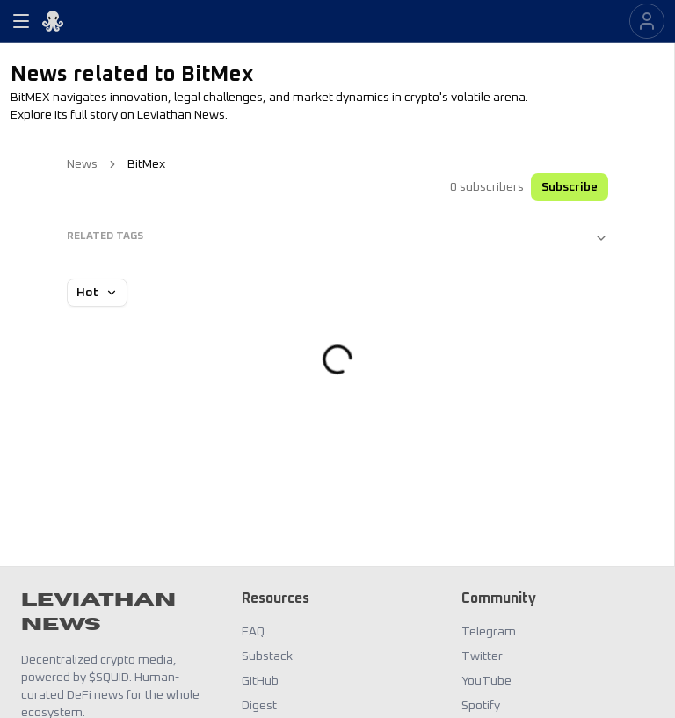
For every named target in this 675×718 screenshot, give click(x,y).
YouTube (486, 681)
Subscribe (569, 187)
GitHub (260, 681)
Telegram (488, 632)
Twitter (482, 656)
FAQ (253, 632)
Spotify (480, 706)
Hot (97, 292)
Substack (267, 656)
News (82, 164)
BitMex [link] (146, 164)
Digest (259, 706)
